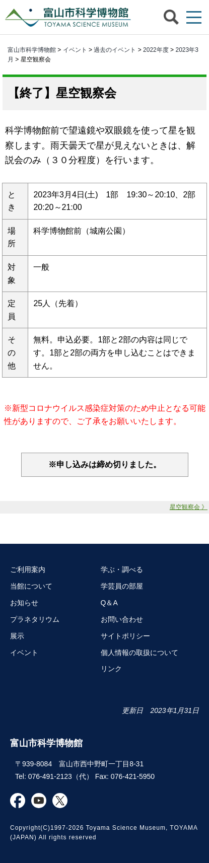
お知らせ (24, 603)
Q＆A (109, 603)
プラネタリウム (34, 619)
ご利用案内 (27, 569)
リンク (111, 669)
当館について (31, 586)
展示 (17, 636)
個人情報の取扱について (139, 653)
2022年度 (156, 49)
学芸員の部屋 (122, 586)
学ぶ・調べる (122, 569)
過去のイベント (115, 49)
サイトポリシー (125, 636)
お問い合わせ (122, 619)
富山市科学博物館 (65, 17)
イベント (75, 49)
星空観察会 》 (188, 507)
